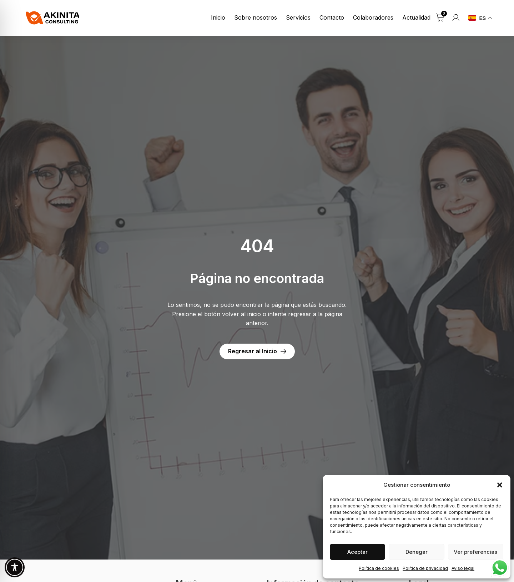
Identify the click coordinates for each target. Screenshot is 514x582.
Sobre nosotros (255, 17)
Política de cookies (379, 568)
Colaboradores (373, 17)
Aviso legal (463, 568)
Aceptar (357, 551)
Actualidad (416, 17)
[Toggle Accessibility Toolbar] (14, 567)
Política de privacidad (425, 568)
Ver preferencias (475, 551)
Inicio (218, 17)
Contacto (331, 17)
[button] (499, 485)
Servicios (298, 17)
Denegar (416, 551)
